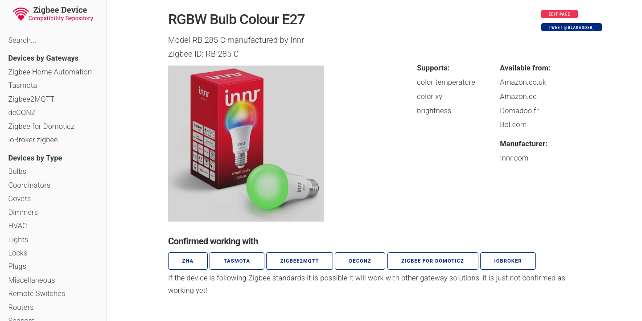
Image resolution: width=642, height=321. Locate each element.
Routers (20, 307)
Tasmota (22, 85)
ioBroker (508, 261)
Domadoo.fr (519, 111)
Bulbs (17, 171)
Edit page (560, 14)
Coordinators (29, 185)
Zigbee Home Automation (50, 72)
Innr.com (514, 158)
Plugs (17, 266)
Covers (19, 198)
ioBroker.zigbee (33, 140)
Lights (18, 239)
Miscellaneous (31, 280)
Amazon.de (518, 96)
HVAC (17, 226)
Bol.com (513, 124)
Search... (22, 40)
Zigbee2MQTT (31, 99)
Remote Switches (36, 293)
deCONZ (22, 112)
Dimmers (23, 212)
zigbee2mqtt (299, 261)
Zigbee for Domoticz (41, 126)
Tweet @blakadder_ (572, 27)
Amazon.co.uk (523, 82)
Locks (17, 253)
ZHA (188, 261)
